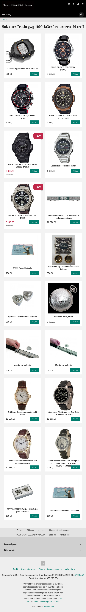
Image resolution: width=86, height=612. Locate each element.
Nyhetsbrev (70, 569)
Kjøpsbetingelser (28, 569)
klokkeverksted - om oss (59, 530)
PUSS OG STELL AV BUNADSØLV (30, 535)
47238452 (79, 575)
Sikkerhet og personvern (50, 569)
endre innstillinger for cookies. (47, 601)
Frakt (15, 569)
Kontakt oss (65, 535)
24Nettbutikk (48, 607)
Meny (6, 14)
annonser (42, 530)
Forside (4, 20)
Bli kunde (30, 530)
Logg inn (52, 535)
